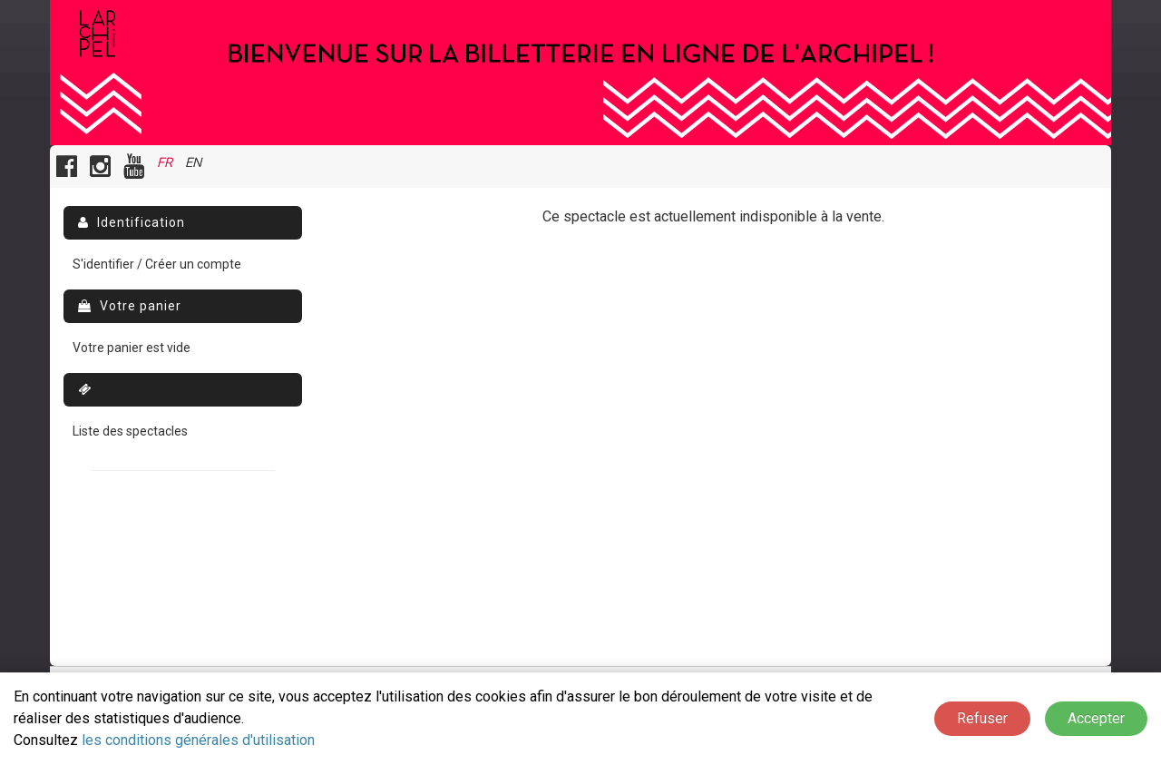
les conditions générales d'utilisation (198, 740)
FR (164, 163)
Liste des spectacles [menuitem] (130, 431)
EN (193, 163)
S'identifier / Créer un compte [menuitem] (157, 264)
